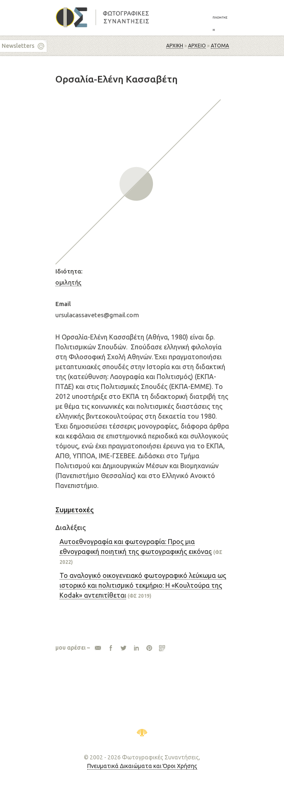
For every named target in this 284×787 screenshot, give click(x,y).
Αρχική (174, 45)
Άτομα (220, 45)
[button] (220, 23)
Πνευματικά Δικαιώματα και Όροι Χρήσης (142, 766)
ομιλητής (68, 282)
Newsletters (18, 45)
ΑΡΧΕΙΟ (197, 45)
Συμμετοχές (74, 510)
